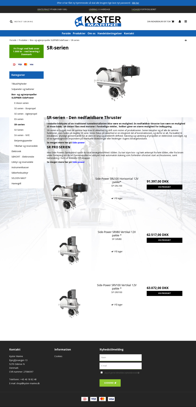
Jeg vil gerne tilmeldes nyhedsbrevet (123, 372)
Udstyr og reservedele (22, 162)
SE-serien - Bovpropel (25, 108)
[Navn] (121, 357)
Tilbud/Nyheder (19, 83)
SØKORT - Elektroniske (22, 156)
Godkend (109, 383)
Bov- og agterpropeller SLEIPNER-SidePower (24, 96)
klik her (135, 2)
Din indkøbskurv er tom (161, 21)
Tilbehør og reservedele (26, 145)
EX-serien (18, 119)
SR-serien (19, 124)
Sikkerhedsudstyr (19, 172)
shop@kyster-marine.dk (28, 383)
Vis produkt (164, 187)
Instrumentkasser (20, 167)
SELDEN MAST (18, 178)
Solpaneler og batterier (22, 89)
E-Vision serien (21, 103)
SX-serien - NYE (22, 135)
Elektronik (16, 151)
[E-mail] (121, 365)
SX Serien (18, 129)
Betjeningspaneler (23, 140)
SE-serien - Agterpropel (25, 113)
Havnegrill (16, 183)
